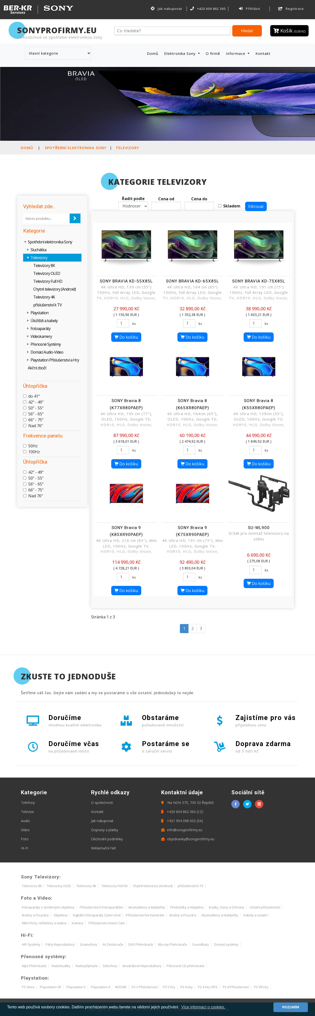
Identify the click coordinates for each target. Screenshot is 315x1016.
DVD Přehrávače (140, 944)
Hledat (247, 30)
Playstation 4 (100, 987)
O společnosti (102, 802)
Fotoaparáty (40, 328)
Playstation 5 (76, 987)
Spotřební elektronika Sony (75, 147)
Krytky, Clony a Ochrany (226, 907)
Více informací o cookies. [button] (203, 1007)
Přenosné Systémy (46, 344)
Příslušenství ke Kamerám (145, 915)
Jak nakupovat (166, 8)
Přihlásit (249, 8)
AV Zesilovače (112, 944)
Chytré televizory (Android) (54, 289)
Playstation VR (50, 987)
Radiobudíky (61, 966)
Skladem (231, 206)
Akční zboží (37, 368)
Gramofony (88, 944)
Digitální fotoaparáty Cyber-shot (97, 915)
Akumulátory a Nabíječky (146, 907)
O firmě (213, 53)
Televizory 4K (44, 297)
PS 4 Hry (186, 987)
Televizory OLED (46, 273)
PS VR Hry (261, 987)
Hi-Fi (24, 848)
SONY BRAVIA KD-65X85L (192, 281)
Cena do (199, 199)
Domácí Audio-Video (47, 352)
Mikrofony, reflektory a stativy (44, 923)
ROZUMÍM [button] (290, 1007)
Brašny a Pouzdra (35, 915)
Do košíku (126, 337)
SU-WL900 (259, 527)
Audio (25, 820)
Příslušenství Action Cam (107, 923)
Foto (25, 839)
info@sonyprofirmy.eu (181, 830)
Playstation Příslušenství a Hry (55, 360)
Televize (27, 811)
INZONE (120, 987)
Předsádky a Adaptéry (187, 907)
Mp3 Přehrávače (34, 966)
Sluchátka (38, 249)
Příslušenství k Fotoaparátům (101, 907)
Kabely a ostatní (255, 915)
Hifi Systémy (31, 944)
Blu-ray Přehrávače (172, 944)
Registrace (291, 8)
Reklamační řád (103, 848)
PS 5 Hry (169, 987)
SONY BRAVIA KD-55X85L (126, 281)
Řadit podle (133, 198)
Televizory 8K (44, 265)
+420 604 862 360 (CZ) (182, 811)
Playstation (39, 312)
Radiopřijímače (87, 966)
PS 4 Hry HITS (208, 987)
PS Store (28, 987)
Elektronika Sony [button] (180, 53)
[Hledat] (172, 31)
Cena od (166, 199)
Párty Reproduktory (60, 944)
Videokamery (41, 336)
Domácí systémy (226, 944)
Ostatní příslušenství (265, 907)
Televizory (127, 147)
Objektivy (61, 915)
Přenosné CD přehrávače (186, 966)
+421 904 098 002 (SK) (182, 820)
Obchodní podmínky (107, 839)
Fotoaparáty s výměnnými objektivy (48, 907)
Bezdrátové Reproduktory (142, 966)
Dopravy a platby (104, 830)
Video (25, 830)
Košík (289, 30)
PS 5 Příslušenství (145, 987)
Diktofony (110, 966)
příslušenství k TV (47, 305)
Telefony (28, 802)
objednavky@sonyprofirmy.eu (187, 839)
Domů (153, 53)
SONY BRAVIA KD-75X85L (258, 281)
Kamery (77, 923)
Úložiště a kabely (44, 320)
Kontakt (262, 53)
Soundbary (200, 944)
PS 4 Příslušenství (236, 987)
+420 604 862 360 (208, 8)
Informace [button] (236, 53)
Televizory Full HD (47, 281)
